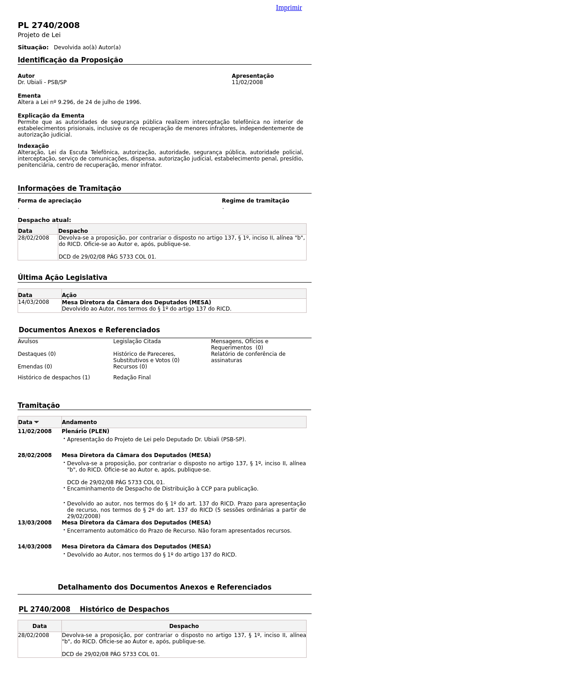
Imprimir (289, 7)
